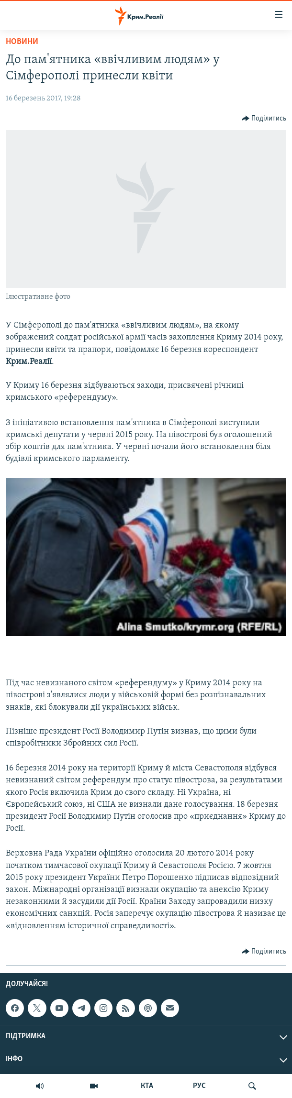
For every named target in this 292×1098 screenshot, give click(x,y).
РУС (199, 1086)
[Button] (264, 118)
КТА (147, 1086)
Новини (22, 41)
